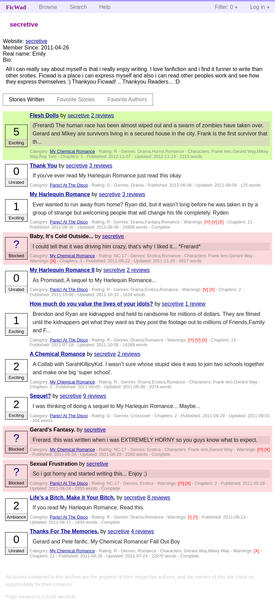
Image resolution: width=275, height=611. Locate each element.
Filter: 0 (224, 7)
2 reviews (102, 115)
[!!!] (208, 221)
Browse (48, 7)
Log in (257, 7)
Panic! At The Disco (69, 185)
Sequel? (40, 396)
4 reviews (142, 531)
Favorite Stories (76, 99)
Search (78, 7)
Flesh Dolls (44, 115)
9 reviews (94, 396)
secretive (36, 41)
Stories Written (26, 99)
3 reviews (100, 166)
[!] (190, 517)
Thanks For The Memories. (64, 531)
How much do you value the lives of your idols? (91, 304)
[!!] (196, 517)
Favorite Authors (127, 99)
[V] (215, 221)
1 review (195, 304)
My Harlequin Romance (60, 194)
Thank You (43, 166)
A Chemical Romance (57, 354)
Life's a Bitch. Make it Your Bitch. (72, 497)
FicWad (16, 7)
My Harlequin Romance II (62, 270)
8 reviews (158, 497)
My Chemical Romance (72, 151)
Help (104, 7)
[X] (221, 221)
